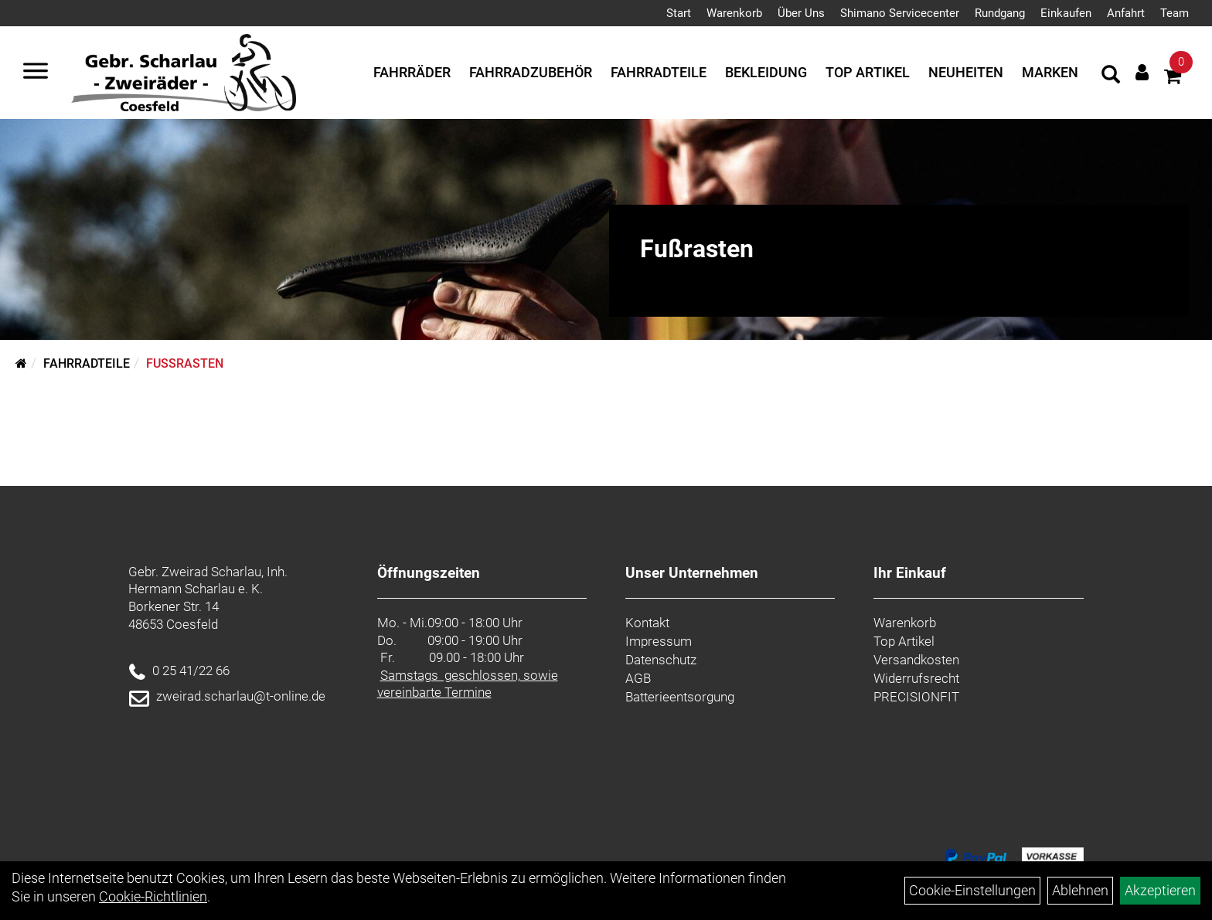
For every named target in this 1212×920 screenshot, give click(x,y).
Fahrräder (412, 72)
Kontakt (647, 622)
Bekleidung (766, 72)
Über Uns (801, 13)
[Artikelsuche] (1110, 76)
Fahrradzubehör (530, 72)
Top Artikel (868, 72)
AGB (638, 678)
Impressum (658, 641)
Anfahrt (1126, 13)
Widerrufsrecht (916, 678)
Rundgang (1000, 13)
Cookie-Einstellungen (972, 890)
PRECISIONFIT (916, 696)
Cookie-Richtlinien (153, 896)
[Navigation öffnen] (35, 72)
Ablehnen (1080, 890)
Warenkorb (734, 13)
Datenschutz (660, 659)
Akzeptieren (1160, 890)
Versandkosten (916, 659)
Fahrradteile (658, 72)
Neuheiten (965, 72)
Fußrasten (184, 363)
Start (678, 13)
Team (1174, 13)
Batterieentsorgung (679, 696)
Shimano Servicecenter (899, 13)
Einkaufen (1065, 13)
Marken (1050, 72)
